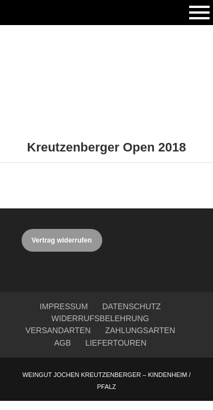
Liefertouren (116, 342)
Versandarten (58, 330)
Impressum (64, 306)
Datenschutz (131, 306)
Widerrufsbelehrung (100, 318)
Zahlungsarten (140, 330)
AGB (62, 342)
